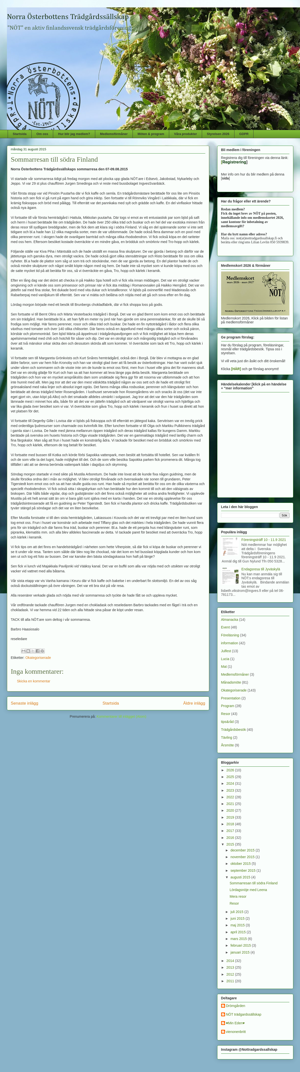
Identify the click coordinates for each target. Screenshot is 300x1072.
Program (227, 706)
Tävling (226, 737)
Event (225, 627)
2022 (230, 797)
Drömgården (235, 1006)
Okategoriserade (38, 658)
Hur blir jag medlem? (74, 134)
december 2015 (243, 850)
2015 (230, 844)
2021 (230, 804)
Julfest (226, 651)
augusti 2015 (241, 877)
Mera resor (238, 896)
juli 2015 (237, 912)
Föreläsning (230, 635)
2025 (230, 777)
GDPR (244, 134)
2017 (230, 831)
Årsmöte (227, 745)
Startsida (20, 134)
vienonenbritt (236, 1032)
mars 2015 (239, 939)
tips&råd (227, 722)
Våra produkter (185, 134)
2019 (230, 817)
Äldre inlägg (194, 703)
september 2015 (243, 870)
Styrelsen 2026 (218, 134)
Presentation (231, 698)
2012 (230, 974)
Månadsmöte (231, 682)
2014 (230, 961)
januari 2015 (241, 952)
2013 (230, 967)
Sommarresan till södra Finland (253, 883)
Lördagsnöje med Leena (248, 890)
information (229, 643)
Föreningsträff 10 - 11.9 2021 (263, 540)
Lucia (225, 659)
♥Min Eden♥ (235, 1023)
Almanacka (229, 620)
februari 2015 (241, 945)
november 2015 (243, 857)
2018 (230, 824)
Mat (224, 667)
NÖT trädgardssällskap (243, 1014)
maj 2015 (238, 925)
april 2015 (239, 932)
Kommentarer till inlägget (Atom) (121, 716)
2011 (230, 981)
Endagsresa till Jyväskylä (260, 569)
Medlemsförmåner (114, 134)
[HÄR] (236, 369)
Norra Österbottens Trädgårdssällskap (68, 17)
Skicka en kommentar (33, 681)
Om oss (42, 134)
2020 (230, 810)
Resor (225, 714)
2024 (230, 783)
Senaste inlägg (24, 703)
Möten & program (151, 134)
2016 (230, 838)
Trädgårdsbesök (233, 730)
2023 (230, 790)
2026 (230, 770)
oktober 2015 (241, 864)
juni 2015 (238, 918)
